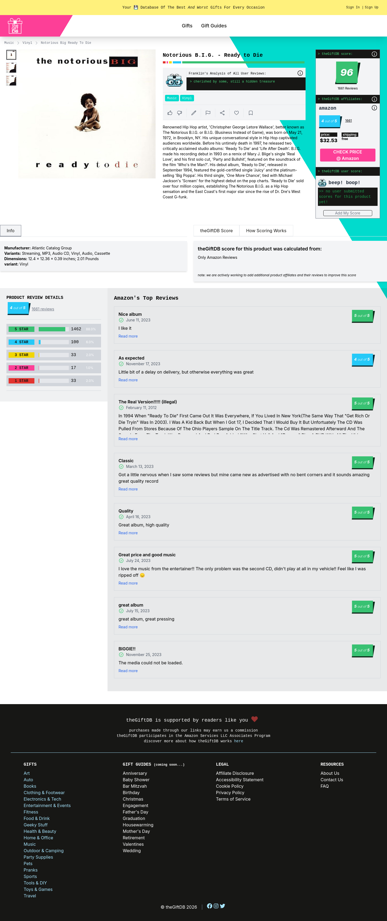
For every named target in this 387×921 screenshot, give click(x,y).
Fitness (31, 812)
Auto (28, 779)
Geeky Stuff (36, 824)
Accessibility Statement (240, 779)
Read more (128, 336)
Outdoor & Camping (44, 850)
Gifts (187, 25)
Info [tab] (11, 230)
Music (9, 43)
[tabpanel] (93, 256)
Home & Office (38, 837)
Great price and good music (147, 554)
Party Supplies (38, 857)
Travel (30, 895)
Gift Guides (214, 25)
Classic (126, 460)
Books (30, 786)
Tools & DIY (35, 883)
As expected (131, 358)
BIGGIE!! (127, 648)
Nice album (130, 314)
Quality (126, 511)
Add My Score (347, 213)
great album (131, 605)
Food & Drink (37, 818)
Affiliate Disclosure (235, 773)
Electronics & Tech (42, 799)
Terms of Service (233, 799)
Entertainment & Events (47, 805)
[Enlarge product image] (11, 55)
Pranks (31, 870)
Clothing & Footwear (44, 792)
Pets (28, 863)
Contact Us (332, 779)
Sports (30, 876)
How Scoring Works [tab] (266, 230)
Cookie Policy (230, 786)
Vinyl (27, 43)
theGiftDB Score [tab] (216, 230)
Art (27, 773)
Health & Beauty (40, 831)
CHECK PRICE (347, 155)
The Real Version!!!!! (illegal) (148, 401)
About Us (330, 773)
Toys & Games (38, 889)
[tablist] (93, 231)
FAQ (325, 786)
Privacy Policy (230, 792)
